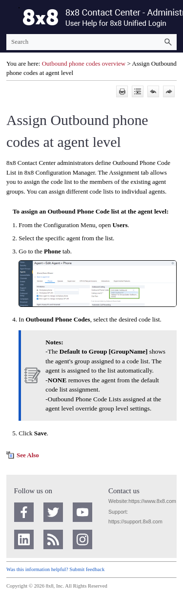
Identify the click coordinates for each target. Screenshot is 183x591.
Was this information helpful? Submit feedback (55, 569)
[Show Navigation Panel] (11, 17)
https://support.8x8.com (135, 521)
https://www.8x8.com (152, 501)
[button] (168, 42)
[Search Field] (91, 42)
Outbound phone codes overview (84, 63)
